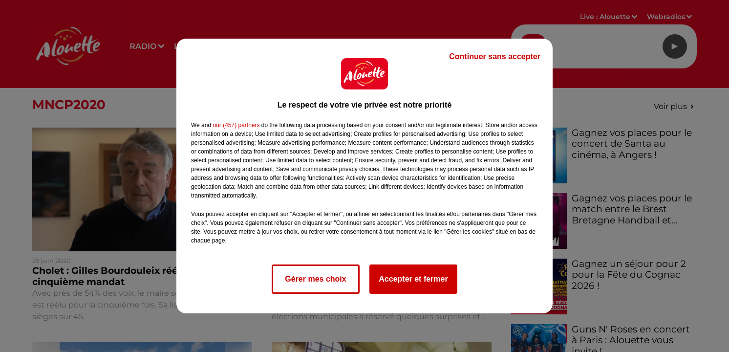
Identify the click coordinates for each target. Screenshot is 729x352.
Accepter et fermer (413, 279)
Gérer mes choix (315, 279)
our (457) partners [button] (236, 125)
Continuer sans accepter (494, 56)
